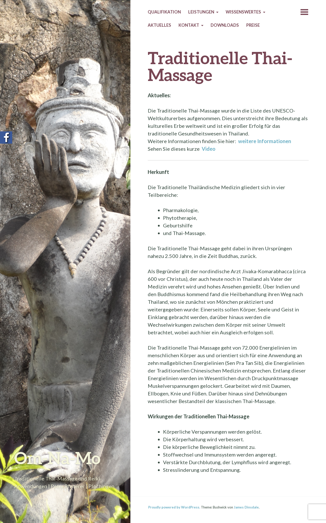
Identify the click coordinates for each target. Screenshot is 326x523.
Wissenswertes (243, 12)
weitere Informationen (265, 141)
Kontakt (189, 25)
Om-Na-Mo (57, 458)
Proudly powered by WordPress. (174, 507)
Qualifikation (164, 12)
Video (209, 149)
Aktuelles (159, 25)
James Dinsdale (246, 507)
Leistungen (201, 12)
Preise (253, 25)
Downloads (225, 25)
